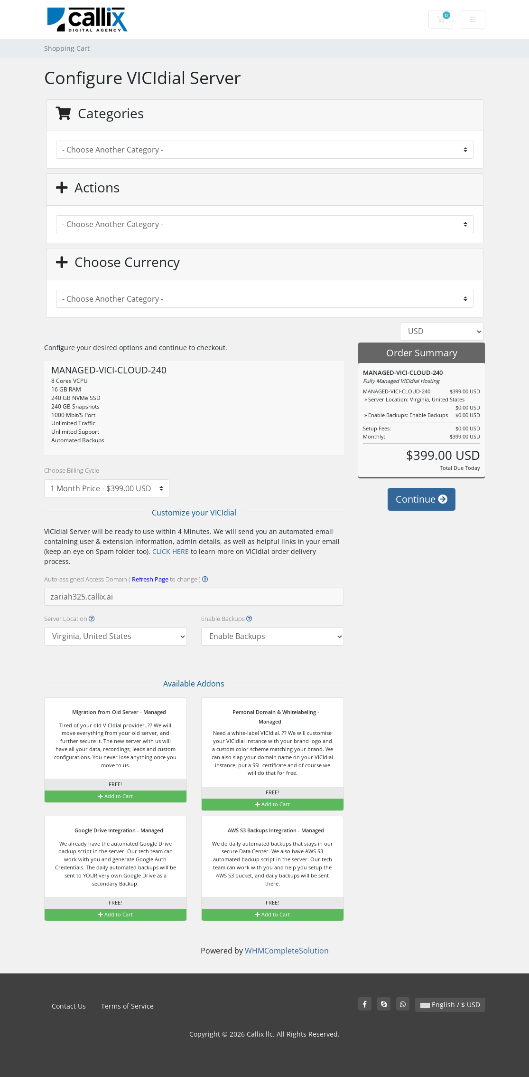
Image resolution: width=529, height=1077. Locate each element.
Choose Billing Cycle (71, 470)
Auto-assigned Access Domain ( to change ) (126, 579)
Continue (421, 499)
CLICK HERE (170, 551)
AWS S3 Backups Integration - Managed (270, 831)
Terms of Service (127, 1005)
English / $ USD (450, 1004)
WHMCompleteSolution (287, 950)
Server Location (69, 618)
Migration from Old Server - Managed (113, 712)
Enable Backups (226, 618)
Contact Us (69, 1005)
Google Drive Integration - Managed (113, 831)
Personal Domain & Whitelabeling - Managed (270, 716)
